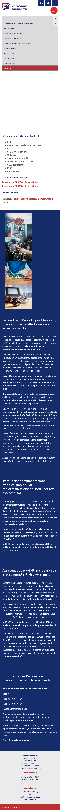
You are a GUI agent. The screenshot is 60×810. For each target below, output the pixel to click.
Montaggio (18, 253)
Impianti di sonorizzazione (13, 38)
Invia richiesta (10, 192)
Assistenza (18, 277)
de (41, 3)
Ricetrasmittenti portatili (24, 199)
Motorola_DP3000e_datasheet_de (20, 182)
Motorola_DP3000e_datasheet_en (20, 186)
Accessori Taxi (9, 53)
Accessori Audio (9, 28)
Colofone (15, 807)
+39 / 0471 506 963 (29, 792)
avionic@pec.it (29, 799)
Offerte (7, 68)
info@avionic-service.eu (29, 797)
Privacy (5, 807)
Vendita (19, 229)
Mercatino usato (10, 63)
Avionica (31, 18)
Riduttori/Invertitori (11, 48)
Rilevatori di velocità (11, 58)
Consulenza (18, 301)
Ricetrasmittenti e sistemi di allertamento (31, 23)
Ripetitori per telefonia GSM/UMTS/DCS (18, 43)
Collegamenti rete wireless (13, 33)
